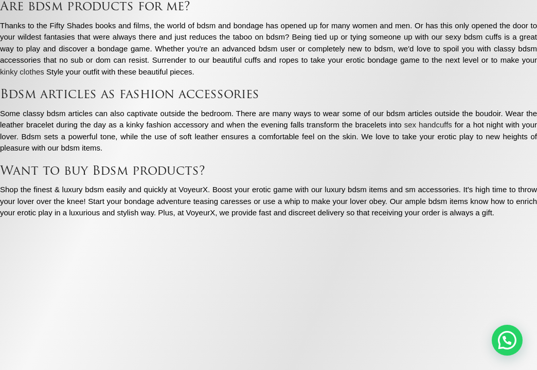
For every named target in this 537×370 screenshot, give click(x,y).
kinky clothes (22, 71)
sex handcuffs (428, 124)
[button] (507, 340)
